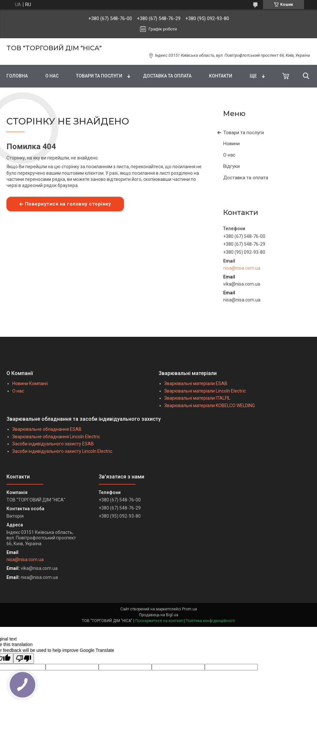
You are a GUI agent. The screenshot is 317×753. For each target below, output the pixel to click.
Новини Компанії (30, 383)
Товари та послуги (243, 132)
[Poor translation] (23, 658)
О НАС (52, 75)
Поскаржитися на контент (159, 620)
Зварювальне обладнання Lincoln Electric (56, 436)
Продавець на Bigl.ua (158, 615)
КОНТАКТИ (220, 75)
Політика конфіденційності (210, 620)
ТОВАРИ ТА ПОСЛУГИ (99, 75)
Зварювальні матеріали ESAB (195, 383)
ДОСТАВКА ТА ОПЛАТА (167, 75)
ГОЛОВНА (17, 75)
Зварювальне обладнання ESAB (47, 429)
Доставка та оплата (245, 178)
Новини (231, 144)
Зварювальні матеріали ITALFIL (197, 398)
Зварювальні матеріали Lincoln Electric (205, 391)
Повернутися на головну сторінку (68, 204)
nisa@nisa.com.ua (241, 268)
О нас (229, 155)
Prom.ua (189, 609)
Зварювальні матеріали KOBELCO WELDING (209, 405)
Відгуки (231, 166)
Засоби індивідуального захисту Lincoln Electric (62, 451)
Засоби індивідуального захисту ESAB (53, 443)
